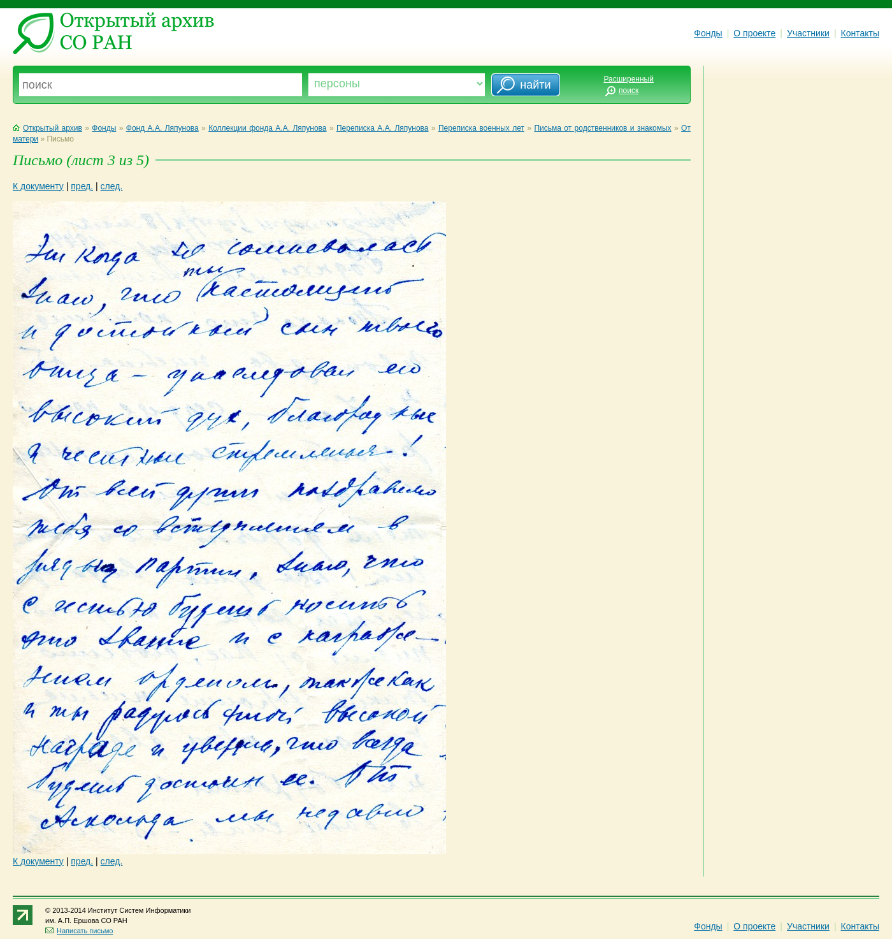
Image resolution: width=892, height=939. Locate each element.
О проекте (754, 33)
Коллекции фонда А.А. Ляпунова (267, 128)
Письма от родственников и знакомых (602, 128)
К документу (38, 186)
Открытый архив (47, 128)
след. (112, 186)
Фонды (708, 33)
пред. (82, 186)
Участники (808, 33)
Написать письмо (79, 931)
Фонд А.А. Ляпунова (162, 128)
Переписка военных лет (481, 128)
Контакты (860, 33)
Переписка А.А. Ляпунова (382, 128)
